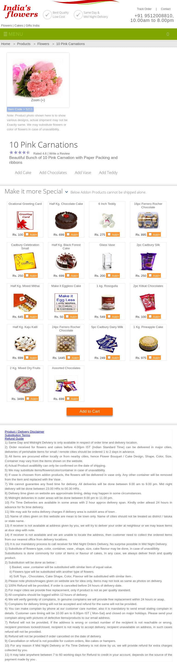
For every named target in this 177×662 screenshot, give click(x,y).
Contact (166, 9)
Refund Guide (14, 438)
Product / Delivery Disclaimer (24, 431)
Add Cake (23, 172)
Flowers (43, 44)
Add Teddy (108, 172)
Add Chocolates (53, 172)
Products (23, 44)
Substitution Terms (17, 435)
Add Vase (83, 172)
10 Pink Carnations (70, 44)
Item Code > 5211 (20, 109)
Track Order (144, 9)
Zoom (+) (38, 80)
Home (5, 44)
